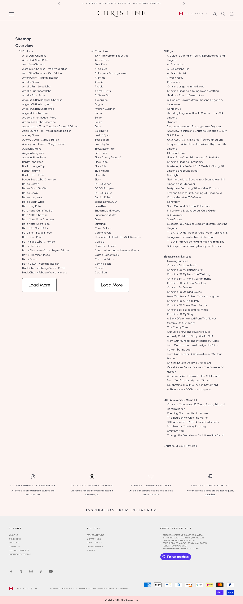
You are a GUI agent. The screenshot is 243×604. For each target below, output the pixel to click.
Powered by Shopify (117, 588)
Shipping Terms (94, 539)
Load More (39, 285)
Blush (98, 179)
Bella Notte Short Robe (36, 223)
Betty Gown (29, 259)
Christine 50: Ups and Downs (184, 292)
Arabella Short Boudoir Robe (39, 117)
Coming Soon (103, 263)
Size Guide (14, 542)
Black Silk (100, 166)
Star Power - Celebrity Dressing (186, 426)
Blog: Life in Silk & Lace (177, 256)
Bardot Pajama (31, 170)
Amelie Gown (30, 82)
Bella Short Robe (32, 237)
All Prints (100, 77)
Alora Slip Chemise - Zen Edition (42, 73)
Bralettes (100, 206)
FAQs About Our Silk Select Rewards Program (195, 139)
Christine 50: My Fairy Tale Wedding (188, 274)
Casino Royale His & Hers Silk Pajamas (117, 237)
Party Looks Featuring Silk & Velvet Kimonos (193, 188)
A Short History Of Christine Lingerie (189, 389)
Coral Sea (101, 272)
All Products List (176, 73)
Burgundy (100, 223)
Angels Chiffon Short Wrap (38, 108)
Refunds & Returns (95, 535)
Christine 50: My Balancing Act (185, 270)
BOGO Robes (103, 184)
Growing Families (177, 261)
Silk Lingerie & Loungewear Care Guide (191, 210)
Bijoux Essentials (104, 148)
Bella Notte (101, 130)
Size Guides (174, 219)
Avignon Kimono (31, 148)
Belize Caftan (30, 184)
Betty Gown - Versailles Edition (41, 263)
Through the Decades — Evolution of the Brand (195, 435)
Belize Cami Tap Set (35, 188)
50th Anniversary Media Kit (180, 400)
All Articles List (175, 64)
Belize (99, 122)
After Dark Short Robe (35, 60)
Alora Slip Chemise (34, 64)
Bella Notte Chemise (35, 215)
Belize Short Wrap (33, 201)
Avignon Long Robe (33, 153)
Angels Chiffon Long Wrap (37, 104)
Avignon (99, 104)
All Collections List (178, 69)
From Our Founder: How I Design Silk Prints (192, 345)
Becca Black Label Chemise (39, 179)
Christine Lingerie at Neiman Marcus (117, 250)
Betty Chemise (31, 246)
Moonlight (173, 175)
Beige (98, 117)
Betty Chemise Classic (36, 255)
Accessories (102, 60)
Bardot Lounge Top (33, 166)
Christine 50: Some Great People (187, 305)
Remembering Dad (179, 349)
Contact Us (173, 108)
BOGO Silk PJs (103, 193)
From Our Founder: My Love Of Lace (188, 380)
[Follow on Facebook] (11, 571)
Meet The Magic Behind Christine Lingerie (193, 296)
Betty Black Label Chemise (38, 241)
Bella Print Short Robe (35, 228)
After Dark (101, 64)
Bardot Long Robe (32, 162)
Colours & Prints (104, 259)
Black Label (101, 162)
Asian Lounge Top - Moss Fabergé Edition (46, 130)
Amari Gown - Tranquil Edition (40, 77)
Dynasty (172, 122)
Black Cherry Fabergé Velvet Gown (43, 268)
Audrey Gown (30, 135)
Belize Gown (30, 193)
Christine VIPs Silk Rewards (180, 446)
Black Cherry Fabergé (108, 157)
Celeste (100, 241)
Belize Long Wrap (32, 197)
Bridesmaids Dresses (107, 210)
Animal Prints (103, 91)
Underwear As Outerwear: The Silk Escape (193, 376)
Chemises (173, 82)
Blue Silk (100, 175)
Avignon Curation (105, 108)
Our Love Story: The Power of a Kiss (188, 331)
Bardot (99, 113)
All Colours (101, 69)
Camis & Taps (103, 228)
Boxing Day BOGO (106, 201)
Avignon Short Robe (34, 157)
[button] (121, 600)
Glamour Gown (176, 153)
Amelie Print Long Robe (36, 86)
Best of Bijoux (103, 135)
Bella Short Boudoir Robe (37, 232)
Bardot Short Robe (33, 175)
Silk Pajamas (174, 215)
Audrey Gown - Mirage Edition (40, 139)
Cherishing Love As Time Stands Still (189, 363)
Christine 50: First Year (180, 287)
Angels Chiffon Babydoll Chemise (42, 100)
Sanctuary (173, 201)
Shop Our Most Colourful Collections (188, 206)
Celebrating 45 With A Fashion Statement (192, 385)
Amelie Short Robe (33, 95)
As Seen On (102, 95)
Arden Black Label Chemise (39, 122)
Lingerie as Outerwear (20, 554)
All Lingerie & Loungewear (111, 73)
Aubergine (101, 100)
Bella (98, 126)
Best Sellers (102, 139)
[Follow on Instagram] (31, 571)
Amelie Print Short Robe (36, 91)
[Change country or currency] (193, 13)
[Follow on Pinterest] (41, 571)
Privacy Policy (175, 77)
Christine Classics (105, 246)
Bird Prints (101, 153)
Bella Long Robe (31, 206)
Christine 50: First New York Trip (186, 283)
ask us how (210, 494)
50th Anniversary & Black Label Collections (193, 422)
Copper (99, 268)
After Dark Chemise (34, 55)
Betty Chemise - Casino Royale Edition (45, 250)
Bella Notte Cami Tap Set (37, 210)
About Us (13, 535)
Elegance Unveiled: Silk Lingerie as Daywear (194, 126)
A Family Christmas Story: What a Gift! (190, 336)
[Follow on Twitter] (21, 571)
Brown (98, 219)
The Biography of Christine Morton (187, 417)
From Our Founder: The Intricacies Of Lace (193, 340)
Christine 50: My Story (180, 314)
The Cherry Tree (177, 327)
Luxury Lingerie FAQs (19, 550)
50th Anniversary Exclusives (111, 55)
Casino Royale (103, 232)
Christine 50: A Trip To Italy (183, 301)
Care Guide (14, 546)
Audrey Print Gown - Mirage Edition (43, 144)
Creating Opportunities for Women (188, 413)
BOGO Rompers (105, 188)
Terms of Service (95, 546)
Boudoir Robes (103, 197)
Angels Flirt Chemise (35, 113)
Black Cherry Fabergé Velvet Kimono (44, 272)
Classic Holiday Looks (107, 255)
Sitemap (91, 550)
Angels (99, 86)
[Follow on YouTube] (51, 571)
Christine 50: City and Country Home (189, 278)
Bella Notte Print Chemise (38, 219)
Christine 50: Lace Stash (181, 265)
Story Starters (175, 431)
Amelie (99, 82)
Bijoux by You (102, 144)
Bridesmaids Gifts (105, 215)
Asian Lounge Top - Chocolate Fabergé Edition (50, 126)
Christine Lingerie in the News (185, 86)
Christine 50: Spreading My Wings (187, 309)
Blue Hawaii (102, 170)
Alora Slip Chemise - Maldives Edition (44, 69)
